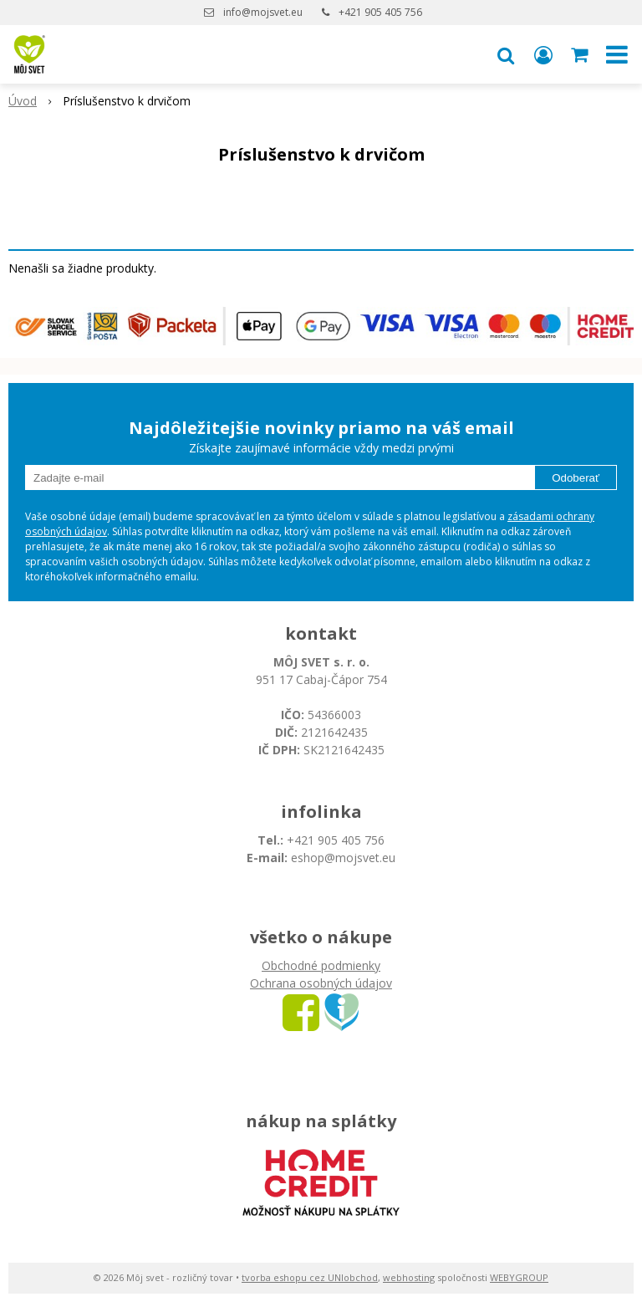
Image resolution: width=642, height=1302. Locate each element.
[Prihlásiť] (543, 54)
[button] (506, 54)
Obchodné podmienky (321, 965)
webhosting (409, 1277)
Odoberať (575, 478)
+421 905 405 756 (380, 12)
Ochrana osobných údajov (321, 983)
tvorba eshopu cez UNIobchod (310, 1277)
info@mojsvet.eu (263, 12)
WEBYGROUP (519, 1277)
